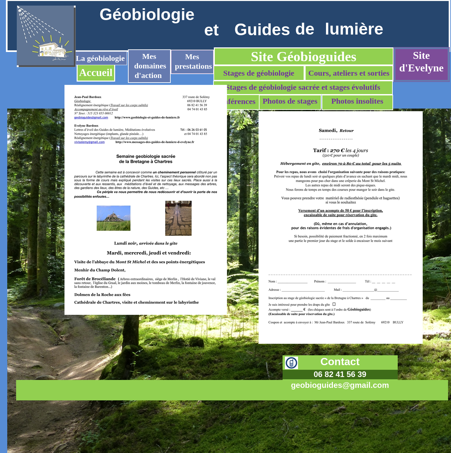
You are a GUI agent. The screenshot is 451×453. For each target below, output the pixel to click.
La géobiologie (100, 58)
